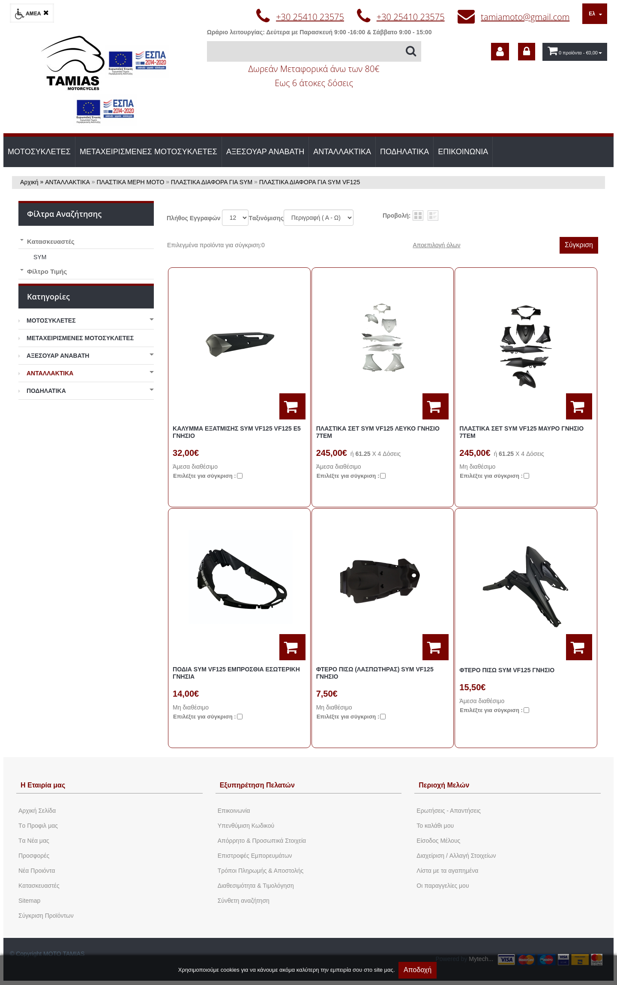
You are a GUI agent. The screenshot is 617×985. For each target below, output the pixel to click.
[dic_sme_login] (526, 51)
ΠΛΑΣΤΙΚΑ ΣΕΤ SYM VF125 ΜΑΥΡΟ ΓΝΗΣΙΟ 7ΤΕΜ (521, 432)
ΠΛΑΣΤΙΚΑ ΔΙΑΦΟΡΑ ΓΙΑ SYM (211, 182)
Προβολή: (396, 215)
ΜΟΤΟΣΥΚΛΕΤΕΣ (39, 151)
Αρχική (29, 182)
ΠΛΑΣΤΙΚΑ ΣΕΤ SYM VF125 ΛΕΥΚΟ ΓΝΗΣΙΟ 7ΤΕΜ (378, 432)
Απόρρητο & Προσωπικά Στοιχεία (262, 840)
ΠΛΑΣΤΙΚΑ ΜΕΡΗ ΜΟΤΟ (131, 182)
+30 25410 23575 (310, 17)
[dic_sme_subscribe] (500, 51)
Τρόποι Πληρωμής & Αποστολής (261, 870)
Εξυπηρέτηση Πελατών (257, 785)
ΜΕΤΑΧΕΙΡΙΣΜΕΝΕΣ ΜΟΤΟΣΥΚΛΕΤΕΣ (148, 151)
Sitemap (29, 900)
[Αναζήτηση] (314, 51)
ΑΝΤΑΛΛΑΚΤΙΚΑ (342, 151)
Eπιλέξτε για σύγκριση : (204, 476)
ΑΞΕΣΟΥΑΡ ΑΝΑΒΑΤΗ (265, 151)
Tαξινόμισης (266, 218)
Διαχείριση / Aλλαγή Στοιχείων (456, 855)
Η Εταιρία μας (43, 785)
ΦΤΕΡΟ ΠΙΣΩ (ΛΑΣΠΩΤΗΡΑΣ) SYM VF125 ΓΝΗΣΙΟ (375, 673)
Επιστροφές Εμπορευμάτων (255, 855)
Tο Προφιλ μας (38, 825)
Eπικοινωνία (234, 810)
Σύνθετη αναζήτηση (244, 900)
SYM (39, 257)
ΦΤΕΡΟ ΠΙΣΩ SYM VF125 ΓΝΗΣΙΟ (506, 670)
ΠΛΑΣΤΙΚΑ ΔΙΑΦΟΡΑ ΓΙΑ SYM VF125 (309, 182)
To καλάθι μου (435, 825)
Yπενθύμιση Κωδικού (246, 825)
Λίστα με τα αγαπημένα (447, 870)
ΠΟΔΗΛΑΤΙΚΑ (404, 151)
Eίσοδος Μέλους (438, 840)
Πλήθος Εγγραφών (194, 218)
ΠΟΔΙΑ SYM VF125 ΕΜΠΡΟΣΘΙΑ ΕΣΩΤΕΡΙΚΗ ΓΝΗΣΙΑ (236, 673)
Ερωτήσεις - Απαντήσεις (448, 810)
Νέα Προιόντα (36, 870)
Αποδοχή (417, 969)
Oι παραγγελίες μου (442, 885)
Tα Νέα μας (33, 840)
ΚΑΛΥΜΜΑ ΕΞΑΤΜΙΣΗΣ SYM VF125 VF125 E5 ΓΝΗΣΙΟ (237, 432)
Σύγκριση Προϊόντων (46, 915)
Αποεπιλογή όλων (436, 245)
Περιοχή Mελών (444, 785)
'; (235, 218)
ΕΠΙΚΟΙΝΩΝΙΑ (463, 151)
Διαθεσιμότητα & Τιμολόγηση (256, 885)
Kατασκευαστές (39, 885)
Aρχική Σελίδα (37, 810)
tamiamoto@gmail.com (525, 17)
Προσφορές (33, 855)
